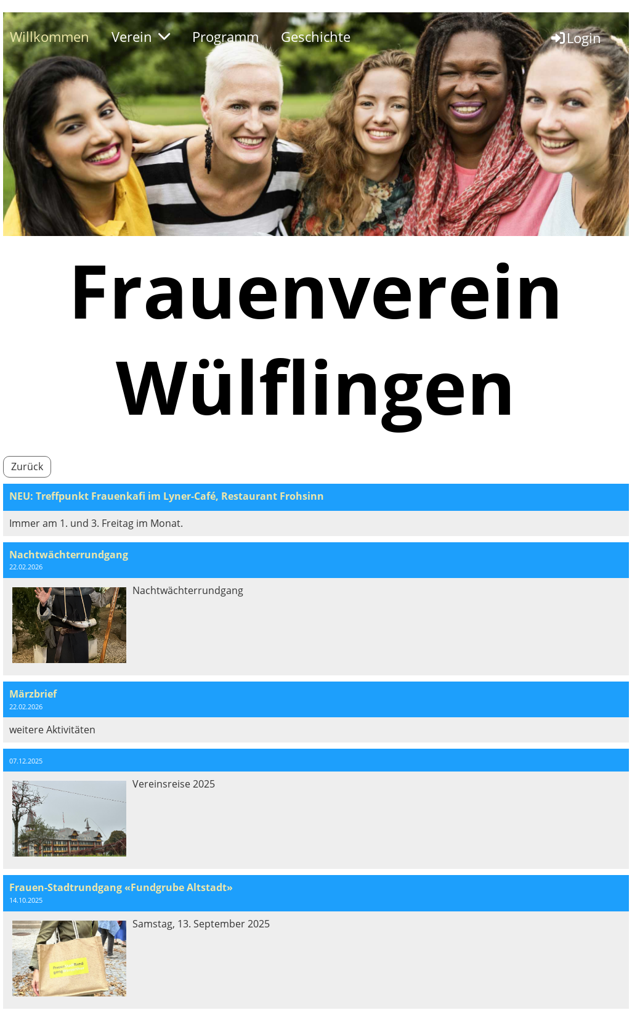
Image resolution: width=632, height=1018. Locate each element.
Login (575, 37)
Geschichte (315, 36)
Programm (225, 36)
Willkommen (49, 36)
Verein (140, 36)
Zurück (27, 466)
